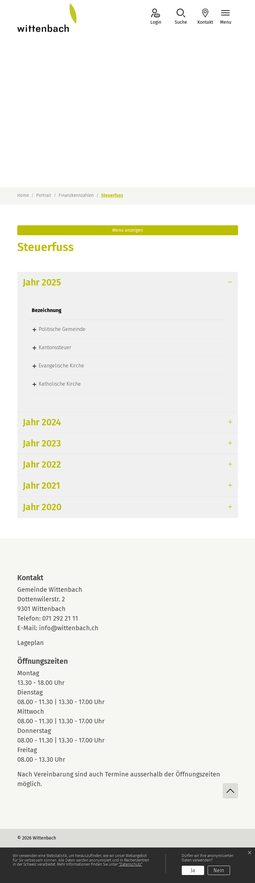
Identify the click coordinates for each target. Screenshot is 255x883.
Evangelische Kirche (54, 366)
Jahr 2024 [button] (42, 422)
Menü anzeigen (127, 230)
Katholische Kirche (53, 384)
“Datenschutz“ (130, 864)
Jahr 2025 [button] (42, 282)
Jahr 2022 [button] (42, 464)
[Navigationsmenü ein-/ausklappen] (225, 17)
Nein (218, 870)
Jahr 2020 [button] (42, 507)
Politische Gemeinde (55, 329)
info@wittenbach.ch (69, 628)
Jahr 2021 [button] (41, 485)
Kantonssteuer (48, 347)
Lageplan (36, 642)
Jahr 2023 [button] (42, 443)
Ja (193, 870)
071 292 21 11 (60, 618)
